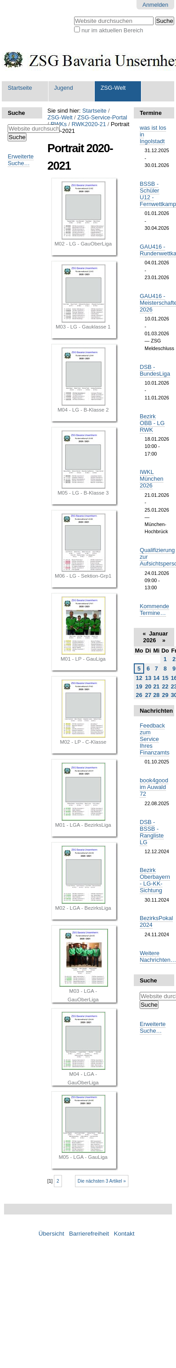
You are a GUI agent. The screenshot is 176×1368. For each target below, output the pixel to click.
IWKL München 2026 (151, 479)
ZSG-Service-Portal (102, 117)
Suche (16, 113)
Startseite (20, 87)
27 (148, 695)
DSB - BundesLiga (155, 370)
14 (156, 678)
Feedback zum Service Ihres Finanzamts (154, 739)
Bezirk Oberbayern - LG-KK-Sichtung (155, 880)
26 (139, 695)
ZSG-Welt (113, 87)
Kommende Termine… (154, 609)
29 (165, 695)
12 (139, 678)
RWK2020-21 (88, 124)
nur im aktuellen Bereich (112, 30)
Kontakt (124, 1233)
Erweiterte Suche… (21, 160)
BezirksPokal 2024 (156, 921)
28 (156, 695)
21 (156, 686)
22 (165, 686)
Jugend (63, 87)
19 (139, 686)
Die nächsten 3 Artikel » (102, 1181)
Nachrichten (154, 710)
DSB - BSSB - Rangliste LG (151, 832)
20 (148, 686)
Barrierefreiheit (89, 1233)
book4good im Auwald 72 (154, 787)
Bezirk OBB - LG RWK (152, 423)
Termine (151, 113)
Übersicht (51, 1233)
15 (165, 678)
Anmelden (155, 4)
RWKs (59, 124)
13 (148, 678)
